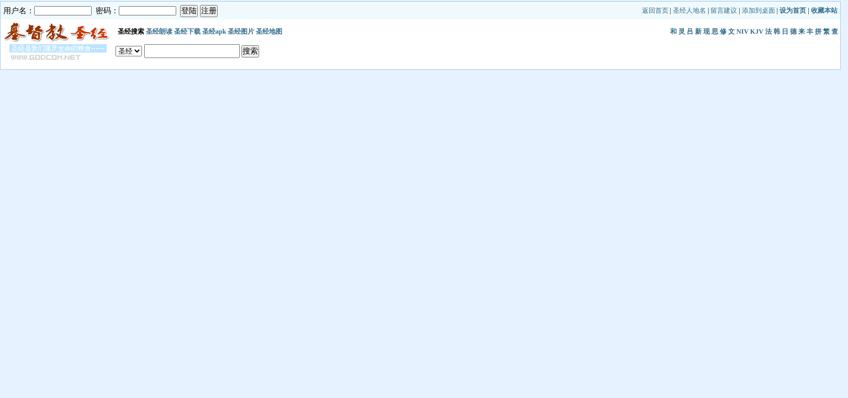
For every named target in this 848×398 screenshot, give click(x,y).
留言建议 (723, 10)
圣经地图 (269, 31)
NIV (742, 31)
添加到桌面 (758, 10)
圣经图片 (241, 31)
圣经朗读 (159, 31)
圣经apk (214, 31)
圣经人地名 (689, 10)
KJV (756, 31)
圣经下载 (187, 31)
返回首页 (655, 10)
